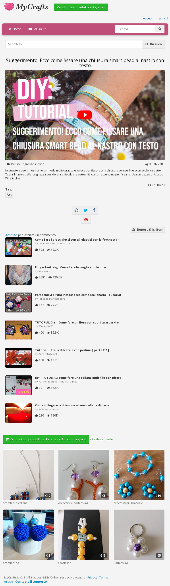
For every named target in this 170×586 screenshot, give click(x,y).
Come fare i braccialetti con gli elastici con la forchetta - (77, 240)
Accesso (11, 235)
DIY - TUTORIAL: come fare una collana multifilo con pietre (78, 378)
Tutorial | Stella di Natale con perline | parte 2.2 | (72, 350)
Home (15, 29)
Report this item (147, 229)
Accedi (147, 18)
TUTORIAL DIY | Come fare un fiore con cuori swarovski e (77, 322)
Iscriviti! (163, 18)
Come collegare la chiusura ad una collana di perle (72, 405)
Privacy (92, 577)
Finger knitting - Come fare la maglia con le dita (70, 267)
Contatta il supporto (31, 582)
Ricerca (153, 44)
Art (9, 194)
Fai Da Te (37, 29)
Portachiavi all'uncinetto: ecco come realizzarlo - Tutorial (78, 295)
